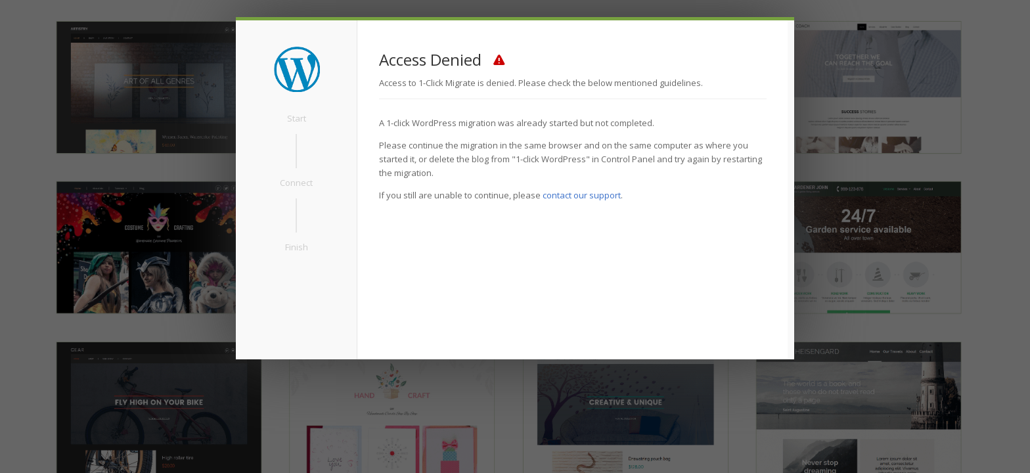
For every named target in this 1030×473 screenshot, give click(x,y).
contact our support (582, 195)
